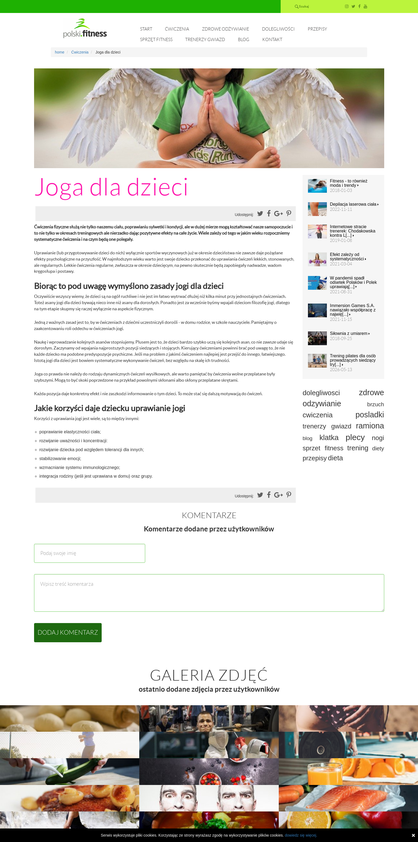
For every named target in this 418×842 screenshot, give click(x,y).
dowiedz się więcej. (301, 835)
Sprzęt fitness (156, 39)
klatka (329, 437)
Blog (243, 39)
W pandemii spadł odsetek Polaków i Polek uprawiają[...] (353, 282)
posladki (370, 414)
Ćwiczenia (177, 29)
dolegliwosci (321, 393)
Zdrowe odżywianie (225, 29)
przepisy (315, 458)
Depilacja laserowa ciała (354, 204)
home (59, 52)
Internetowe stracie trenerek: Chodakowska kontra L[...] (352, 231)
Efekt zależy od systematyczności (348, 256)
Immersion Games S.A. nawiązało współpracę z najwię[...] (353, 310)
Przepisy (317, 29)
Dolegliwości (278, 29)
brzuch (375, 404)
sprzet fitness (323, 448)
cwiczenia (318, 415)
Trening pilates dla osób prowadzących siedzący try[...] (353, 360)
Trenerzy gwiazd (205, 39)
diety (378, 448)
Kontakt (272, 39)
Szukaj (304, 6)
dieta (335, 458)
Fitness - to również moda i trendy (348, 183)
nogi (378, 437)
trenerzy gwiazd (327, 426)
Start (146, 29)
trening (357, 448)
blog (307, 438)
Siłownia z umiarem (350, 333)
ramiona (370, 425)
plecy (355, 437)
